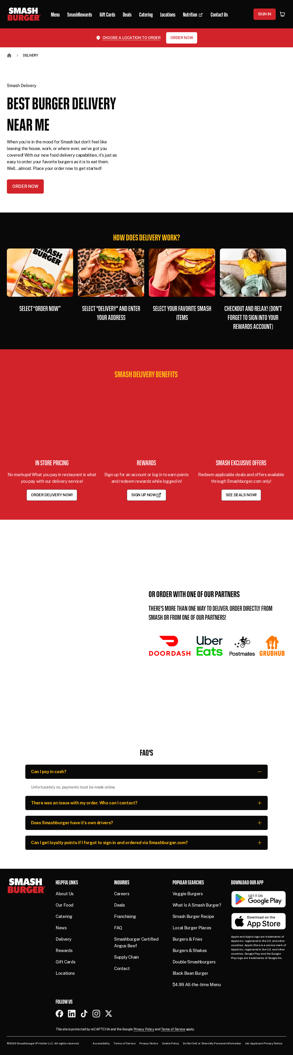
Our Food (64, 905)
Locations (65, 973)
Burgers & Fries (187, 939)
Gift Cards (65, 961)
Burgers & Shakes (190, 950)
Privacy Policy (143, 1029)
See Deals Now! (241, 495)
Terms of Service (173, 1029)
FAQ (118, 927)
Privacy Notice (148, 1043)
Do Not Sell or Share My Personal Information (212, 1043)
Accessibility (101, 1043)
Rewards (64, 950)
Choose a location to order (131, 37)
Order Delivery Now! (51, 495)
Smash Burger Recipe (193, 916)
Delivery (30, 55)
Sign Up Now (146, 495)
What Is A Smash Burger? (197, 905)
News (61, 927)
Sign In (264, 14)
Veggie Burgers (188, 893)
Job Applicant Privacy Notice (263, 1043)
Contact (122, 968)
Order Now (181, 37)
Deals (119, 905)
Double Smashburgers (194, 961)
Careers (121, 893)
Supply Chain (126, 957)
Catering (64, 916)
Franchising (125, 916)
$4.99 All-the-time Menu (197, 984)
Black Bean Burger (190, 973)
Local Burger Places (192, 927)
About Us (65, 893)
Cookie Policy (170, 1043)
